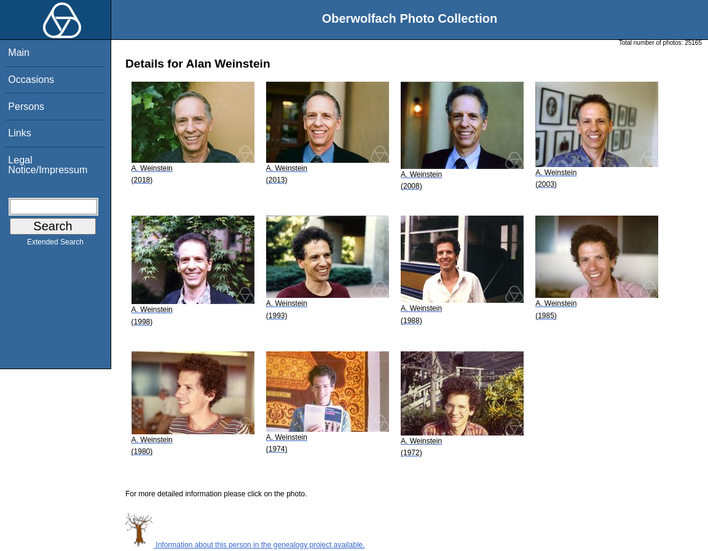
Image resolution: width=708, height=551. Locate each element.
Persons (26, 106)
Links (19, 133)
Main (19, 52)
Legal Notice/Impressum (47, 165)
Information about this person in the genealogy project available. (245, 545)
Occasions (31, 79)
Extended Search (55, 244)
